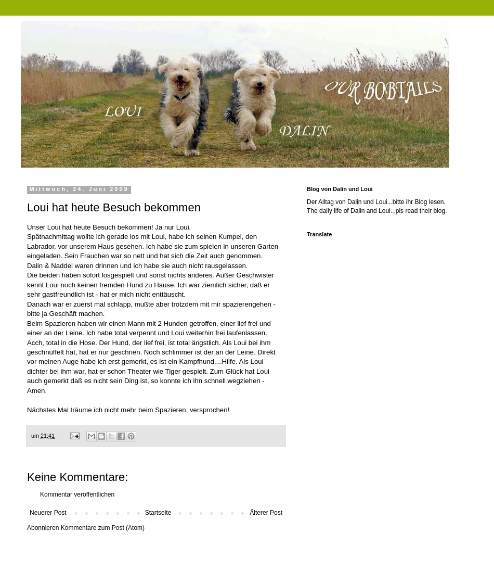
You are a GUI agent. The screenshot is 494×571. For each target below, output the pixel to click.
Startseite (158, 512)
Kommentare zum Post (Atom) (103, 527)
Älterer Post (266, 512)
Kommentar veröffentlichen (77, 494)
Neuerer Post (48, 512)
